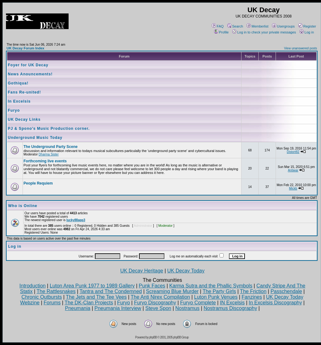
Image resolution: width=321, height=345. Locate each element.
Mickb (293, 188)
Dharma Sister (49, 154)
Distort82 (293, 152)
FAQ (218, 26)
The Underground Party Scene (50, 147)
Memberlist (257, 26)
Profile (221, 32)
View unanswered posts (300, 48)
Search (235, 26)
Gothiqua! (18, 83)
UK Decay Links (24, 119)
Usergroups (283, 26)
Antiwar (293, 170)
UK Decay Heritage (141, 270)
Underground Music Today (35, 137)
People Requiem (38, 183)
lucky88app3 (75, 220)
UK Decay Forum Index (25, 48)
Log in (307, 32)
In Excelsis (19, 101)
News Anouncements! (30, 74)
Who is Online (22, 206)
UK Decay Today (186, 270)
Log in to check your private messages (264, 32)
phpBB (153, 337)
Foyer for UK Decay (28, 65)
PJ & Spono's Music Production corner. (49, 128)
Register (307, 26)
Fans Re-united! (24, 92)
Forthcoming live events (45, 161)
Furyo (14, 110)
